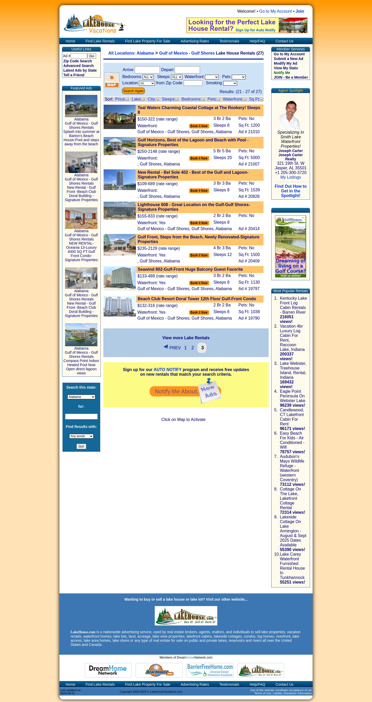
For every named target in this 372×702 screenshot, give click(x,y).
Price (120, 99)
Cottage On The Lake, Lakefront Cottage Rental (290, 498)
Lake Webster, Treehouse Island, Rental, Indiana (293, 370)
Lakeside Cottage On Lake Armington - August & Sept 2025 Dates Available (293, 531)
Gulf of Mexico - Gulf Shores (187, 53)
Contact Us (284, 41)
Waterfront (232, 99)
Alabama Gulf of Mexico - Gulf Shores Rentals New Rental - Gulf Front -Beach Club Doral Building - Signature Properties (81, 186)
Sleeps (168, 99)
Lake (136, 99)
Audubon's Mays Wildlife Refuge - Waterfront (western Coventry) (292, 468)
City (151, 99)
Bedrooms (191, 99)
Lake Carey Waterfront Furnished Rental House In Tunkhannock (292, 566)
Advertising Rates (195, 41)
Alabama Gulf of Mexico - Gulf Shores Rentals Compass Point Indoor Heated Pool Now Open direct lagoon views (81, 359)
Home (70, 41)
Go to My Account (275, 11)
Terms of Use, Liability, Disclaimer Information (283, 693)
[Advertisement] (186, 463)
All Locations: (122, 53)
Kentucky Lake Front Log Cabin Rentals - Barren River (293, 305)
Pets (211, 99)
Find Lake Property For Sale (147, 41)
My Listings (290, 177)
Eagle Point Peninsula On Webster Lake (292, 396)
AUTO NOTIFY (168, 369)
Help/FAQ (257, 41)
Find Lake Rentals (100, 41)
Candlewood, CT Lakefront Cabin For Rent (292, 417)
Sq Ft (254, 99)
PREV (172, 348)
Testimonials (229, 41)
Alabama (145, 53)
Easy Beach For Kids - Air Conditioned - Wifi (292, 440)
